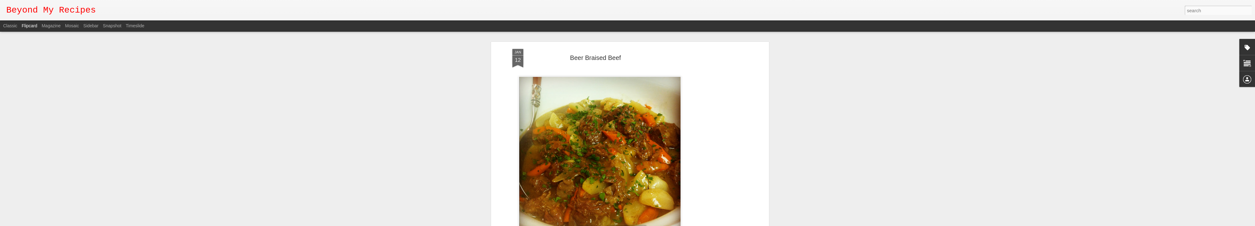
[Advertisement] (713, 103)
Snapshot (112, 25)
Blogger (629, 222)
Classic (10, 25)
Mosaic (72, 25)
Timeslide (135, 25)
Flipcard (29, 25)
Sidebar (91, 25)
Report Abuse (647, 222)
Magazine (51, 25)
